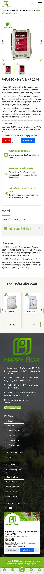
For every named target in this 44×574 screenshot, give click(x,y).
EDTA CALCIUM (30, 312)
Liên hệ (7, 140)
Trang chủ (5, 10)
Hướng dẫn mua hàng (11, 482)
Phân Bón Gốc (9, 426)
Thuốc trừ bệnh (9, 435)
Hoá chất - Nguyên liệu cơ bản (22, 10)
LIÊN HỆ (12, 325)
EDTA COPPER (9, 312)
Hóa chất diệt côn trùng (12, 440)
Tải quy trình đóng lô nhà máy (13, 471)
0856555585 (24, 380)
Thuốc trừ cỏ (8, 457)
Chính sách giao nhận (11, 487)
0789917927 (9, 403)
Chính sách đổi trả (10, 491)
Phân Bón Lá (8, 421)
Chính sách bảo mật (11, 496)
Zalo (16, 140)
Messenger (28, 140)
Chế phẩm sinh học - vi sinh (13, 453)
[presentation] (2, 40)
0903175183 (31, 395)
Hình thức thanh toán (11, 477)
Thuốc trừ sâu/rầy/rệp (12, 431)
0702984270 (13, 388)
